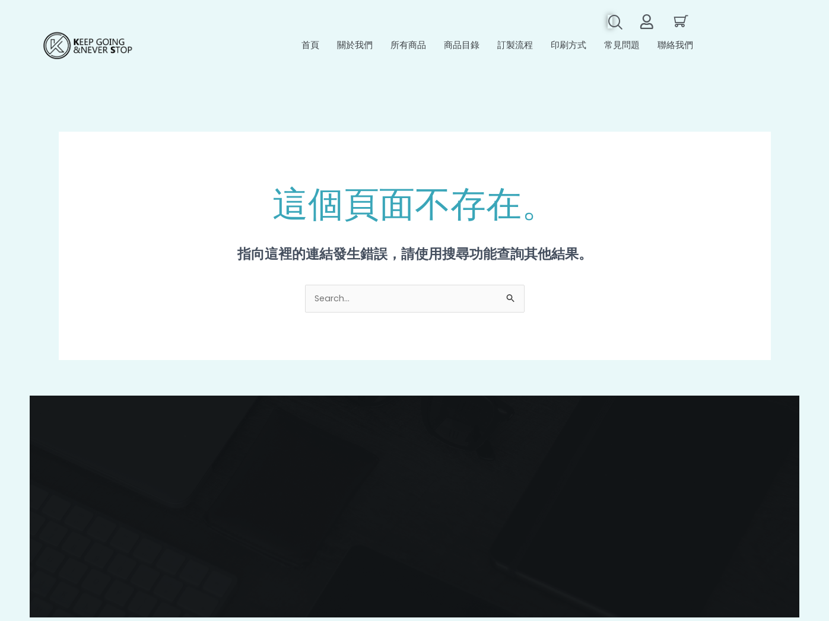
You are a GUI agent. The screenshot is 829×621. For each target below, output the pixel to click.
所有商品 (408, 47)
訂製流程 (515, 47)
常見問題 (622, 47)
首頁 (310, 47)
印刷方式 (568, 47)
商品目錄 (461, 47)
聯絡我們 (675, 47)
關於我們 (355, 47)
